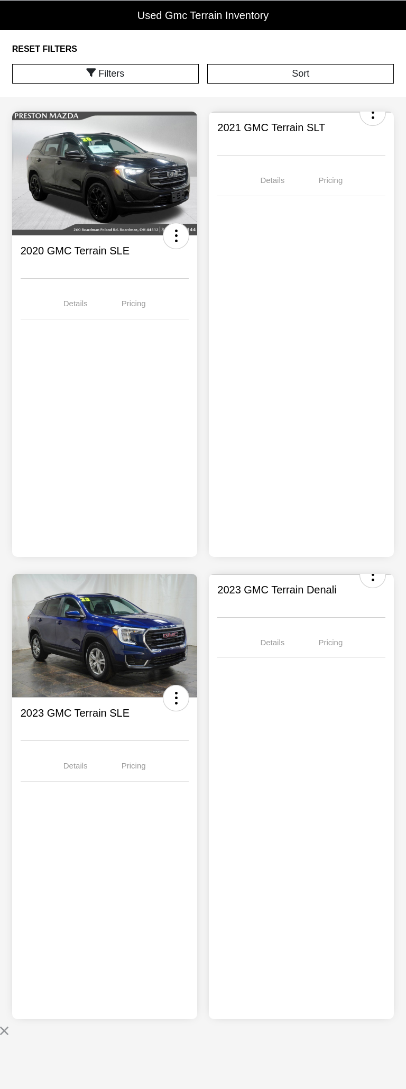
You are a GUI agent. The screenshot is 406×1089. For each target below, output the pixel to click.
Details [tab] (75, 303)
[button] (176, 236)
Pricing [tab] (134, 303)
